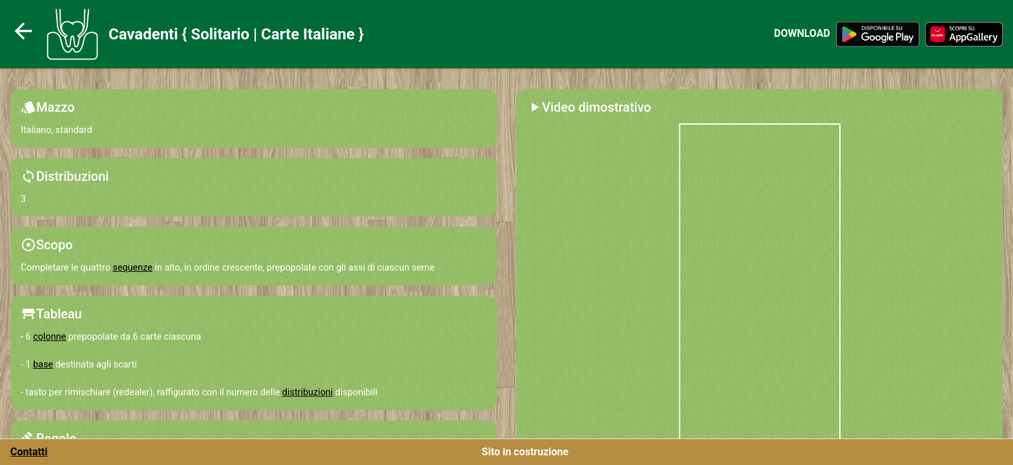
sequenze (132, 267)
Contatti (29, 452)
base (43, 364)
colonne (49, 336)
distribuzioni (307, 392)
